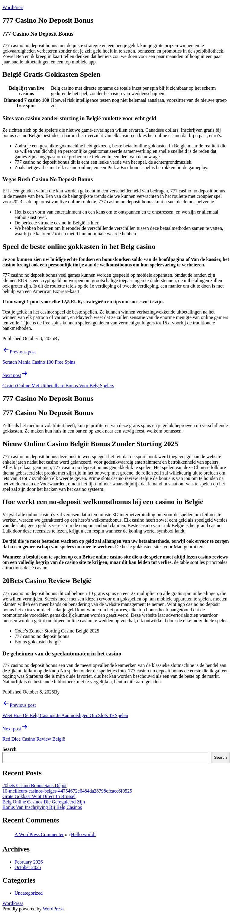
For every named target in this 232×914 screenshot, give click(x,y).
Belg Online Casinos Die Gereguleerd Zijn (43, 801)
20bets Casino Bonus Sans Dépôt (34, 785)
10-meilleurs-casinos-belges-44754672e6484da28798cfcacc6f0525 (67, 790)
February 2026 (28, 861)
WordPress (12, 7)
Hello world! (83, 834)
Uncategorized (28, 893)
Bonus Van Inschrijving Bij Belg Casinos (42, 807)
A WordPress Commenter (39, 834)
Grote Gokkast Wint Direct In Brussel (39, 796)
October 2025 (27, 867)
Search (9, 749)
